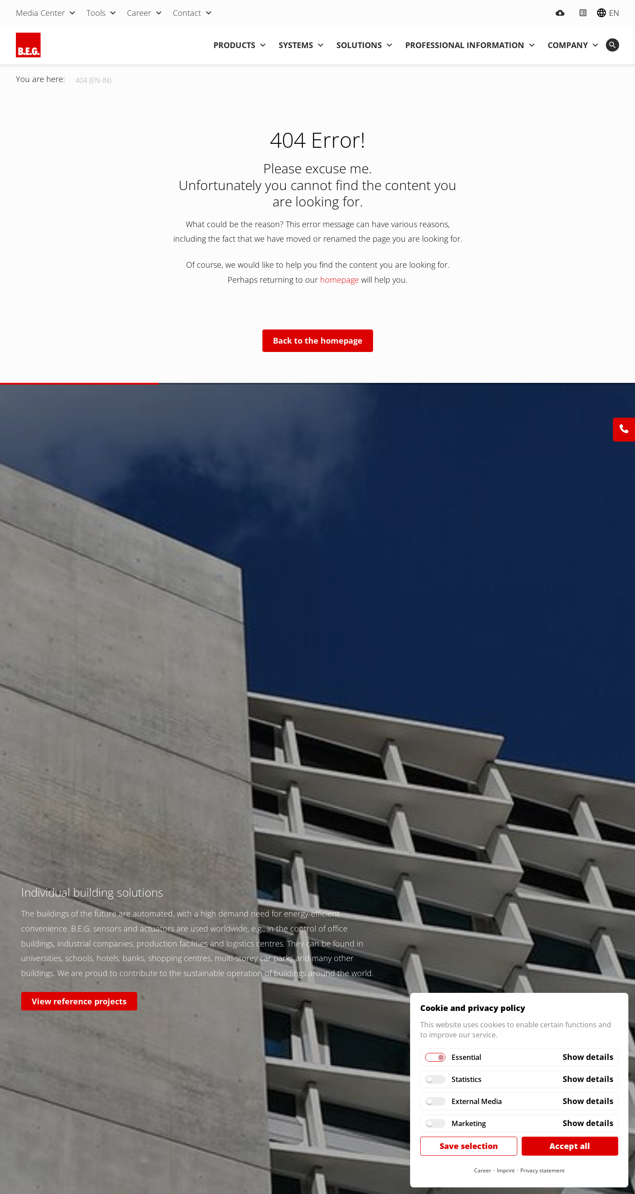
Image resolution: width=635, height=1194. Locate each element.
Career (482, 1170)
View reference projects (79, 1001)
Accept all (569, 1146)
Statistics (467, 1079)
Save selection (469, 1146)
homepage (340, 279)
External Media (477, 1101)
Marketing (469, 1123)
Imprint (506, 1170)
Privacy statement (542, 1170)
